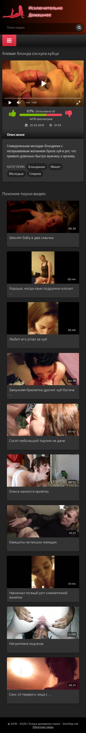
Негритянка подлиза (26, 643)
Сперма (35, 174)
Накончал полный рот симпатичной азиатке (38, 594)
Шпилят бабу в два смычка (31, 237)
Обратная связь (43, 726)
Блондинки (36, 167)
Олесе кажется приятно (29, 491)
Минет (56, 167)
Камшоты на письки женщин (33, 542)
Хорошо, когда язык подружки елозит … (41, 290)
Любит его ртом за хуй (28, 339)
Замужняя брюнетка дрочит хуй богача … (41, 391)
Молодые (16, 174)
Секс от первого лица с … (30, 694)
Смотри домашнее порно (36, 11)
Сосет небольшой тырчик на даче (37, 440)
